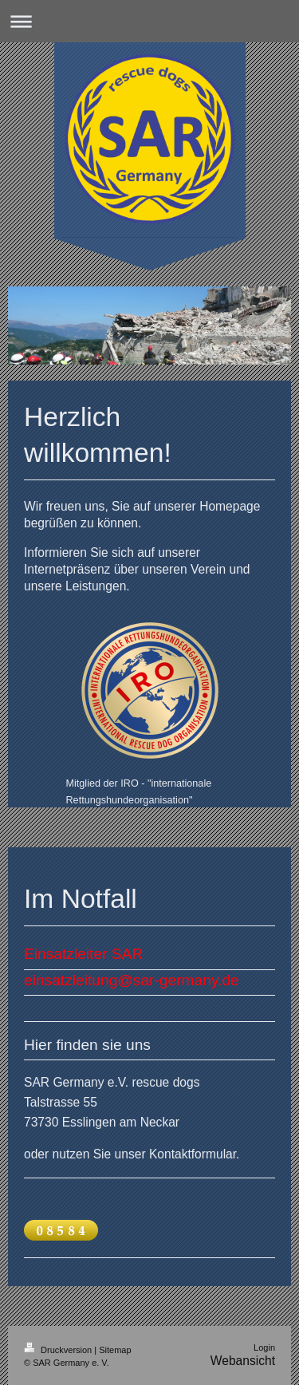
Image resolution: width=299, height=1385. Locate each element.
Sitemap (115, 1350)
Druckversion (59, 1350)
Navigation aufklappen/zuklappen (149, 21)
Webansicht (242, 1360)
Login (264, 1347)
